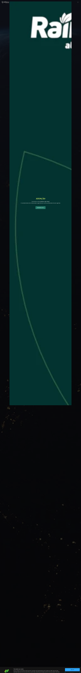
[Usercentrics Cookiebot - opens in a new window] (6, 671)
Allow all (72, 664)
